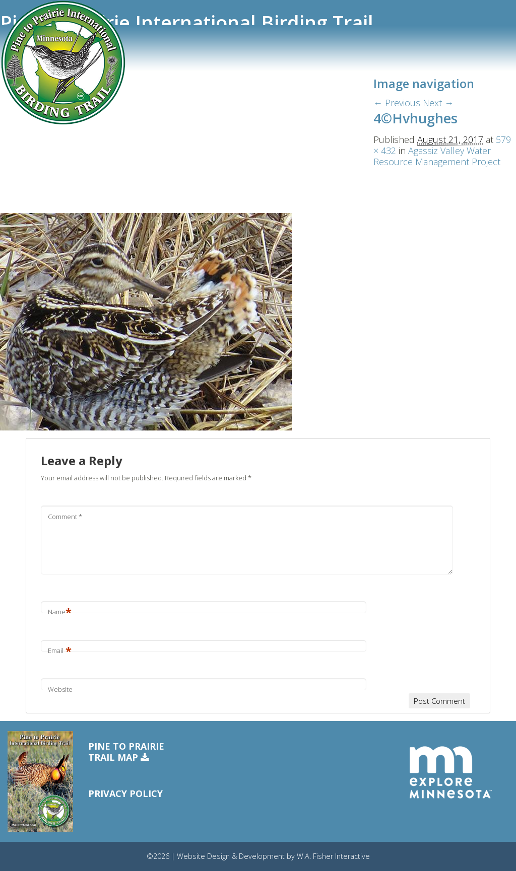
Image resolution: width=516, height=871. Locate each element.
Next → (438, 103)
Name (60, 611)
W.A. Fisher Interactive (333, 856)
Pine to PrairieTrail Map (126, 752)
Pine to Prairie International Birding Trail (186, 22)
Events (20, 137)
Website (60, 689)
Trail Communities (41, 102)
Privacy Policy (125, 793)
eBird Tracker (32, 119)
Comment (65, 516)
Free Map (24, 173)
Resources (26, 155)
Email (60, 650)
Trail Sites (26, 84)
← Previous (396, 103)
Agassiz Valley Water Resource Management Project (436, 156)
